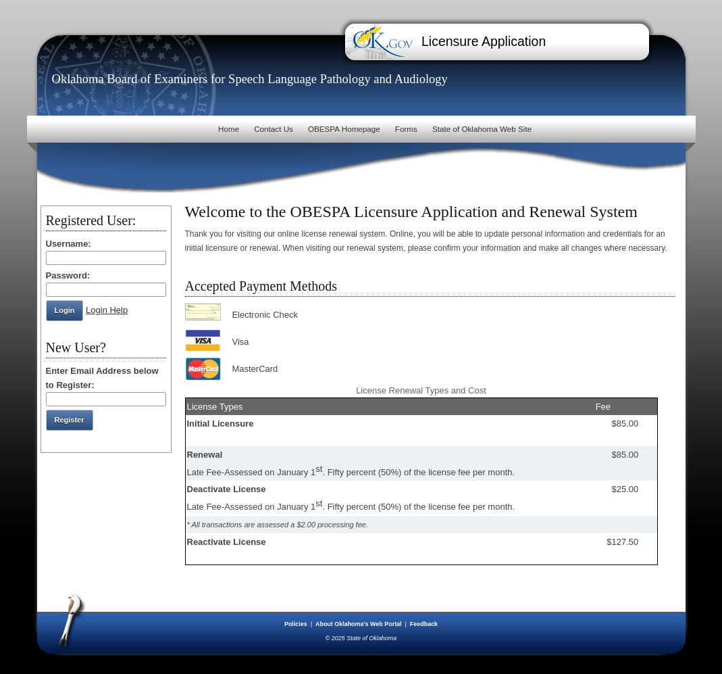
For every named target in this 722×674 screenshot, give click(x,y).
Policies (296, 624)
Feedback (424, 624)
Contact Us (273, 128)
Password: (68, 275)
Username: (68, 244)
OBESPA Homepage (344, 128)
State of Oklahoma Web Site (482, 128)
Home (228, 128)
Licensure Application (483, 41)
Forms (406, 128)
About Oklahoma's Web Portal (359, 624)
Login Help (107, 310)
